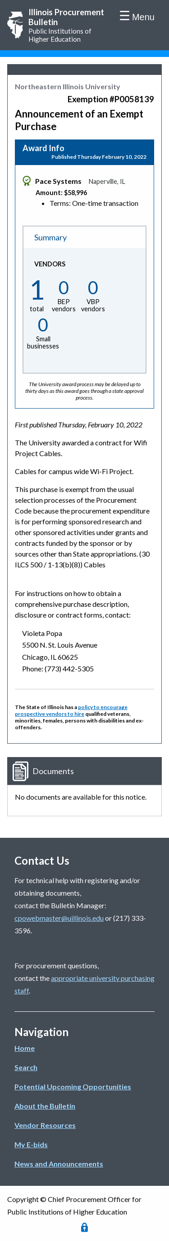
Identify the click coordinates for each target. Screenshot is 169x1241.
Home (24, 1048)
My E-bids (31, 1144)
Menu (143, 17)
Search (25, 1067)
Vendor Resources (45, 1125)
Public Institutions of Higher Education (68, 25)
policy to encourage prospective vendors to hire (71, 710)
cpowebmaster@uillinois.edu (59, 918)
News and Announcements (58, 1163)
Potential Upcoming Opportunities (72, 1086)
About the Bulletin (44, 1106)
